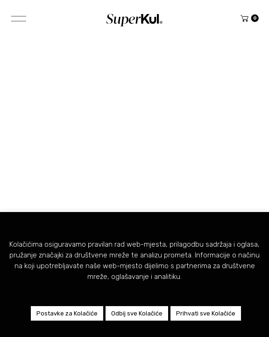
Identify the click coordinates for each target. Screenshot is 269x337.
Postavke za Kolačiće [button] (67, 313)
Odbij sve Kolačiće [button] (137, 313)
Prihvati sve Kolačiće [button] (205, 313)
